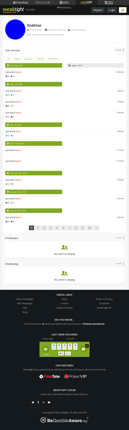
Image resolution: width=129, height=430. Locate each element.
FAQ (25, 307)
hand (18, 72)
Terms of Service (104, 299)
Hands (17, 58)
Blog (25, 312)
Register (98, 10)
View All (119, 50)
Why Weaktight (24, 303)
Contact (64, 303)
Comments (53, 58)
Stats (64, 299)
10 (89, 227)
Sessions (28, 58)
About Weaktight (24, 299)
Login (112, 10)
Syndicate (104, 303)
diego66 (70, 338)
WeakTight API (104, 307)
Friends (40, 58)
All (8, 58)
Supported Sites (64, 307)
